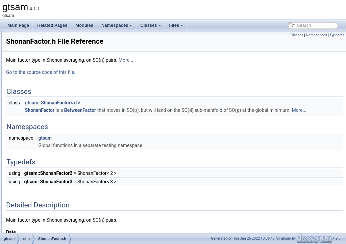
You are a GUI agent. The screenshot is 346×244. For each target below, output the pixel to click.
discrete (35, 50)
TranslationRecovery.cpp (55, 169)
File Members (29, 229)
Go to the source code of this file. (125, 72)
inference (36, 65)
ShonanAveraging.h (51, 139)
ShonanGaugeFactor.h (53, 154)
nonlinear (36, 87)
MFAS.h (40, 124)
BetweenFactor (164, 110)
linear (33, 72)
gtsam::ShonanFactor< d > (137, 102)
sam (31, 95)
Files (176, 25)
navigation (37, 80)
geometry (36, 57)
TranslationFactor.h (50, 162)
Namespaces (116, 25)
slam (32, 184)
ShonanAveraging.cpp (53, 132)
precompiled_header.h (48, 214)
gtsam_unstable (36, 221)
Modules (84, 25)
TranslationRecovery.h (53, 177)
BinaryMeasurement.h (53, 109)
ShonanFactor (124, 110)
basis (32, 42)
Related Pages (52, 25)
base (32, 35)
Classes (150, 25)
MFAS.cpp (42, 117)
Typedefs (336, 35)
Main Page (18, 25)
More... (210, 60)
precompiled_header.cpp (50, 206)
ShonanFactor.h (47, 147)
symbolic (36, 191)
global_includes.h (43, 199)
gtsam (129, 145)
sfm (31, 102)
